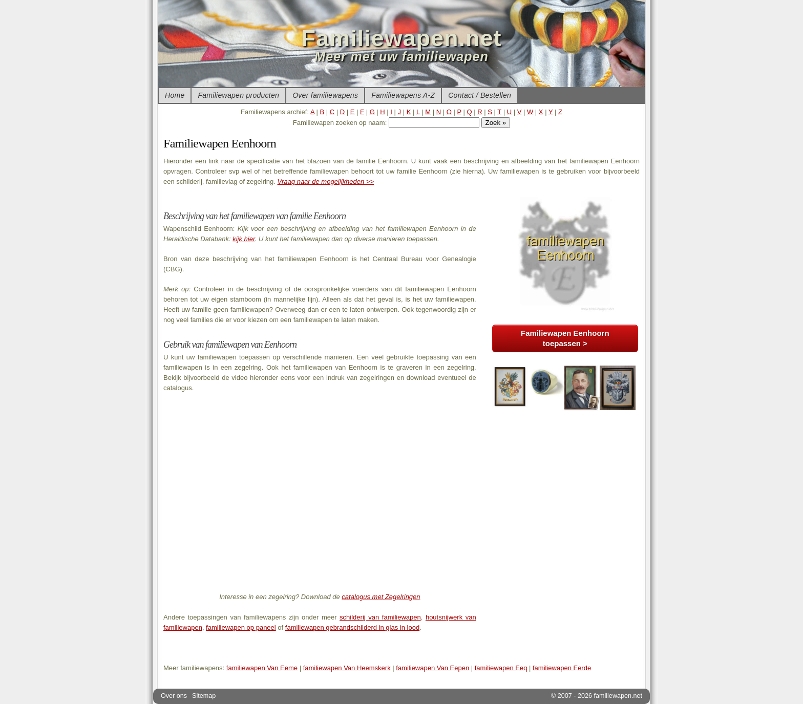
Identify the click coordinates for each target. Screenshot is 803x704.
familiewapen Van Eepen (432, 668)
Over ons (174, 695)
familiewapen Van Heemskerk (347, 668)
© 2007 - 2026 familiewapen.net (596, 695)
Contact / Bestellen (479, 95)
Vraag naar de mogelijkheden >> (326, 181)
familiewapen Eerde (562, 668)
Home (174, 95)
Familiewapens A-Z (403, 95)
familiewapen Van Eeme (262, 668)
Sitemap (204, 695)
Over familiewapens (325, 95)
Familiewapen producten (238, 95)
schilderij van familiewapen (380, 617)
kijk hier (244, 239)
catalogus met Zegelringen (381, 597)
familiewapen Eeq (501, 668)
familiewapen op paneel (241, 627)
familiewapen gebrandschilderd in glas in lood (352, 627)
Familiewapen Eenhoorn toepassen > (565, 338)
